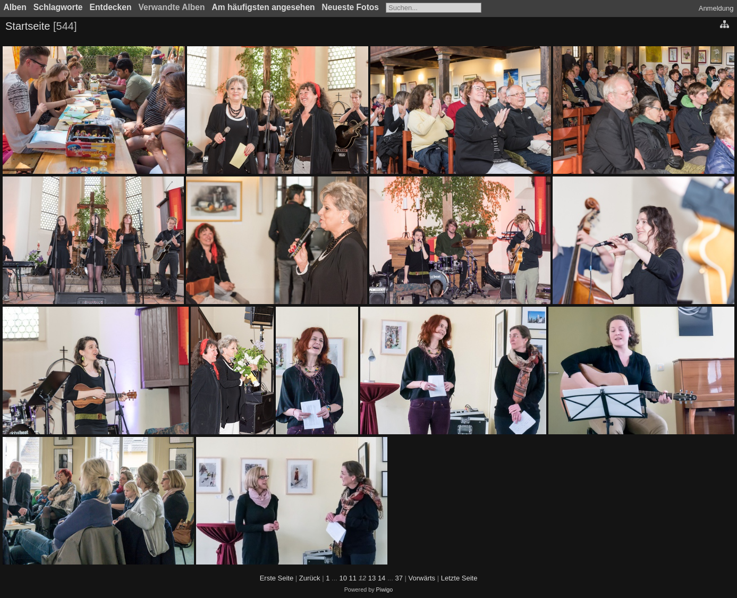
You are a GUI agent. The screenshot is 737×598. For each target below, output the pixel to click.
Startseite (27, 26)
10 (343, 578)
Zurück (309, 578)
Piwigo (384, 589)
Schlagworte (58, 7)
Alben (15, 7)
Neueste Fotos (350, 7)
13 (372, 578)
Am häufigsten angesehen (263, 7)
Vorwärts (422, 578)
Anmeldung (716, 8)
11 (353, 578)
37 (398, 578)
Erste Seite (277, 578)
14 (381, 578)
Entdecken (111, 7)
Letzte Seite (459, 578)
